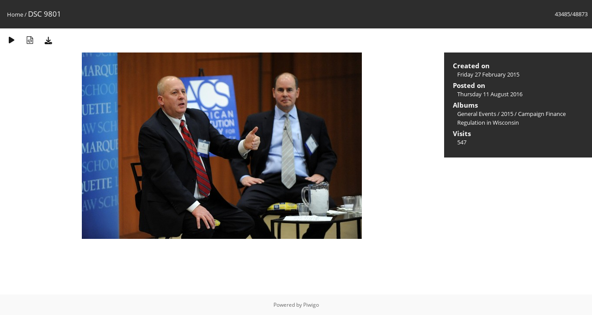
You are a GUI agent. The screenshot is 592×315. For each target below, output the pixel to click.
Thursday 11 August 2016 (489, 94)
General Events (476, 114)
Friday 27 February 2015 (488, 74)
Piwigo (311, 304)
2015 (507, 114)
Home (15, 14)
